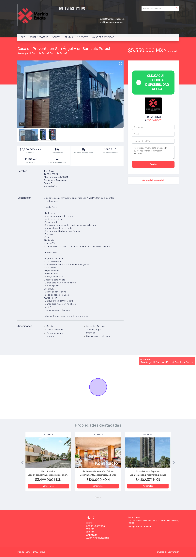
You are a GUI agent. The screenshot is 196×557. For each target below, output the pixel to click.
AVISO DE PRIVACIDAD (103, 37)
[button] (21, 462)
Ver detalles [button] (48, 486)
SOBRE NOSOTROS (39, 37)
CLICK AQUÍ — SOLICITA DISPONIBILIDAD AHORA (152, 82)
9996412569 (154, 120)
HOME (22, 37)
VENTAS (57, 37)
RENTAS (69, 37)
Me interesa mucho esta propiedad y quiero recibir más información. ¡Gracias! (153, 152)
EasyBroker (173, 552)
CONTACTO (82, 37)
